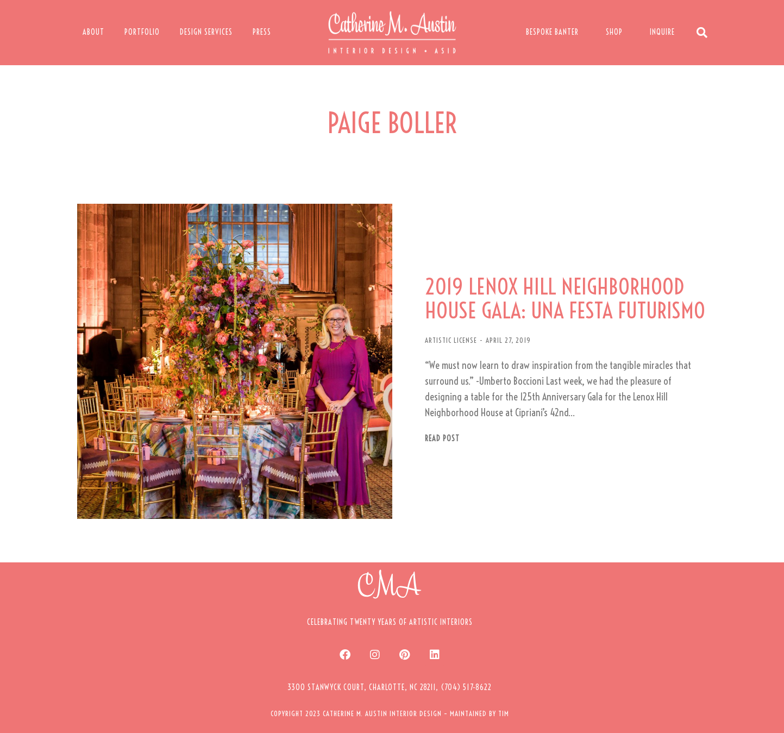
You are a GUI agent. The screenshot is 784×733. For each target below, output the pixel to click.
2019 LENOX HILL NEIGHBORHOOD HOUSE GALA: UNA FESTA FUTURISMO (565, 299)
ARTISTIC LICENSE (451, 340)
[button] (389, 687)
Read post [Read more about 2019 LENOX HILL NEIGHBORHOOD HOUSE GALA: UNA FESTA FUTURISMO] (442, 438)
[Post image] (234, 361)
